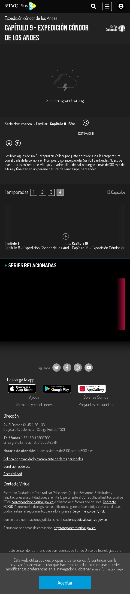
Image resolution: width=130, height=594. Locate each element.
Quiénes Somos (96, 397)
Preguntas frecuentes (96, 404)
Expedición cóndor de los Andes (31, 18)
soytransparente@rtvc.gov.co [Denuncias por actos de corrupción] (75, 527)
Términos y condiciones (34, 404)
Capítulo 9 (12, 243)
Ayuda (34, 397)
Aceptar (65, 582)
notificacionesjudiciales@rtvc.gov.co (81, 519)
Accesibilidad (12, 473)
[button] (119, 231)
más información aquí (108, 569)
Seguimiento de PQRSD (89, 511)
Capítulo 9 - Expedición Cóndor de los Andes (38, 247)
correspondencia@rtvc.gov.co (33, 502)
